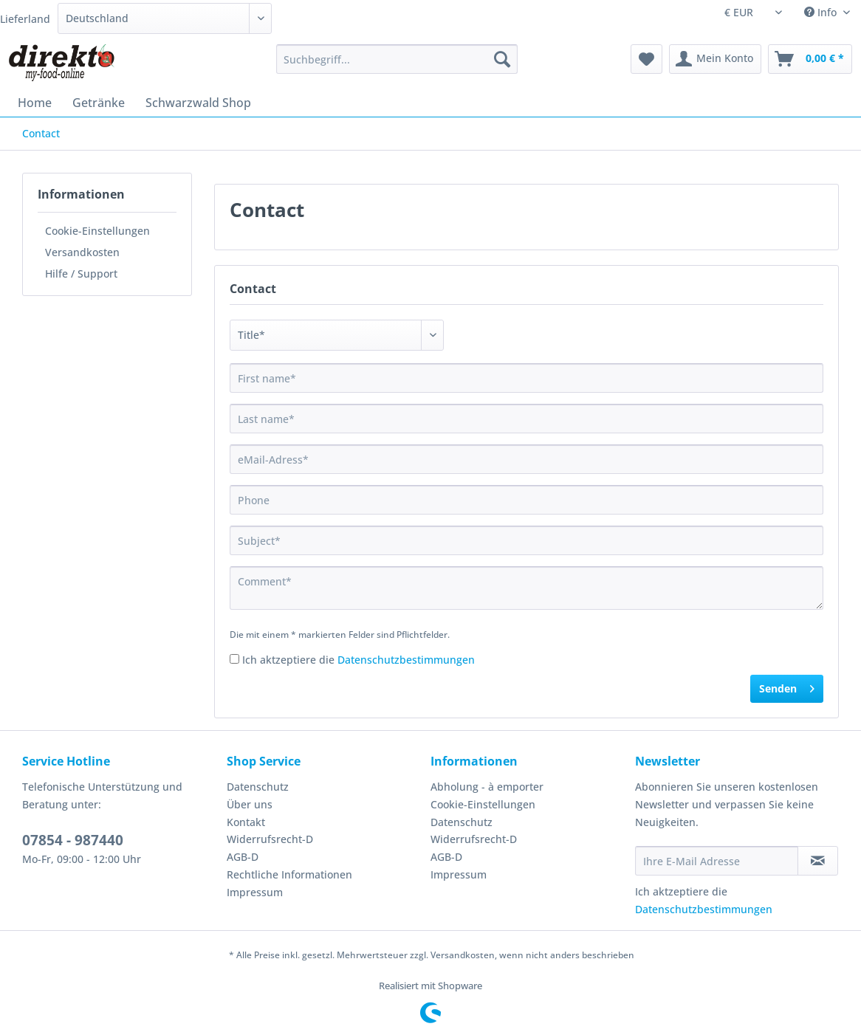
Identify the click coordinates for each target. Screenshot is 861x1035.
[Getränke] (98, 103)
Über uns (249, 804)
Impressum (255, 892)
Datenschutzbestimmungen (406, 660)
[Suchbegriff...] (396, 59)
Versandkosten (82, 252)
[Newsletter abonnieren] (817, 861)
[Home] (34, 103)
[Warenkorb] (810, 59)
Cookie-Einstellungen (97, 231)
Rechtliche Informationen (289, 874)
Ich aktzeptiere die (358, 660)
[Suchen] (502, 59)
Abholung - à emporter (486, 787)
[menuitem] (396, 66)
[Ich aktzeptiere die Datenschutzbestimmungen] (234, 659)
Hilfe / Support (81, 274)
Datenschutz (258, 787)
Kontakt (246, 822)
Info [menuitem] (822, 12)
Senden (786, 686)
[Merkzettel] (646, 59)
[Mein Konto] (715, 59)
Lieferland (25, 19)
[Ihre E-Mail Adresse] (716, 861)
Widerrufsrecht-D (270, 839)
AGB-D (242, 857)
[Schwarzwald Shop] (198, 103)
